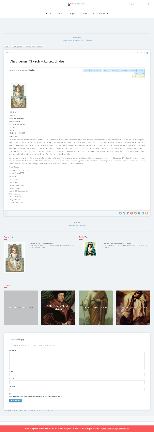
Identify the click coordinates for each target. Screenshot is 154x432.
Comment (13, 350)
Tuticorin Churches (17, 46)
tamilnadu (114, 70)
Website (12, 386)
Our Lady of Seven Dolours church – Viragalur (117, 243)
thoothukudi (106, 70)
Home (48, 13)
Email (12, 378)
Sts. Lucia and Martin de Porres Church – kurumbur (77, 40)
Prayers (73, 13)
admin (34, 70)
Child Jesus (140, 70)
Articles (84, 13)
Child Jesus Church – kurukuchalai (37, 61)
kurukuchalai (122, 70)
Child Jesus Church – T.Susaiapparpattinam (42, 243)
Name (12, 371)
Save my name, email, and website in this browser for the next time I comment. (36, 396)
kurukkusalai (131, 70)
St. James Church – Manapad (77, 225)
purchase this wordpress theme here (115, 429)
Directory (60, 13)
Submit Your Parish (100, 13)
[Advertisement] (77, 26)
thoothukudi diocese (95, 70)
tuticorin (85, 70)
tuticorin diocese (138, 73)
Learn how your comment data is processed (41, 410)
